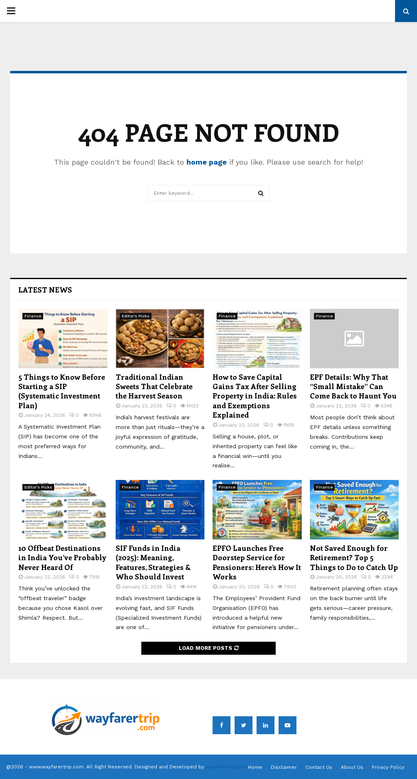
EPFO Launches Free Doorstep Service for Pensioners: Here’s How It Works (257, 562)
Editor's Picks (135, 316)
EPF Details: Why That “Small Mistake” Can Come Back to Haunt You (353, 386)
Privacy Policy (388, 767)
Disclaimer (284, 767)
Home (255, 767)
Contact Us (318, 767)
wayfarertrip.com (227, 767)
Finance (32, 316)
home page (207, 162)
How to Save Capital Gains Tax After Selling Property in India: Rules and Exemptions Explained (255, 396)
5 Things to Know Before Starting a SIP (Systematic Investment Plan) (61, 391)
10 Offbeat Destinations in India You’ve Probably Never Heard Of (62, 557)
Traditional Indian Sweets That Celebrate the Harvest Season (154, 386)
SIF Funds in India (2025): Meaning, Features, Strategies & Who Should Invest (153, 562)
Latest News (45, 290)
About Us (352, 767)
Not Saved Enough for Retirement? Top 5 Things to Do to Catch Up (354, 557)
